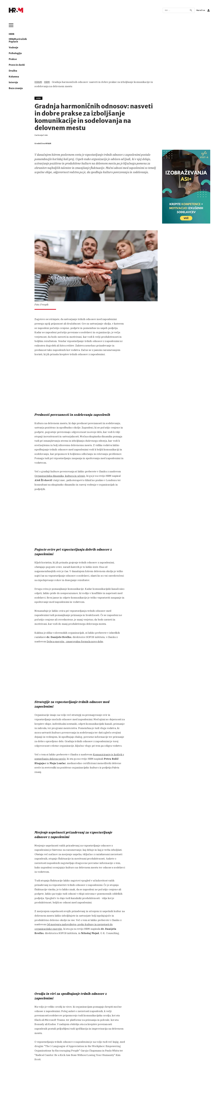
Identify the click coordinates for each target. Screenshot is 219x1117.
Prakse (13, 59)
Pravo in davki (17, 65)
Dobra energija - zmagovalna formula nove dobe (75, 641)
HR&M (38, 82)
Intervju (13, 82)
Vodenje (13, 47)
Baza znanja (16, 88)
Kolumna (14, 76)
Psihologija (15, 53)
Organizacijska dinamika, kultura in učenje (59, 475)
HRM (11, 34)
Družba (13, 71)
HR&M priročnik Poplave (18, 40)
